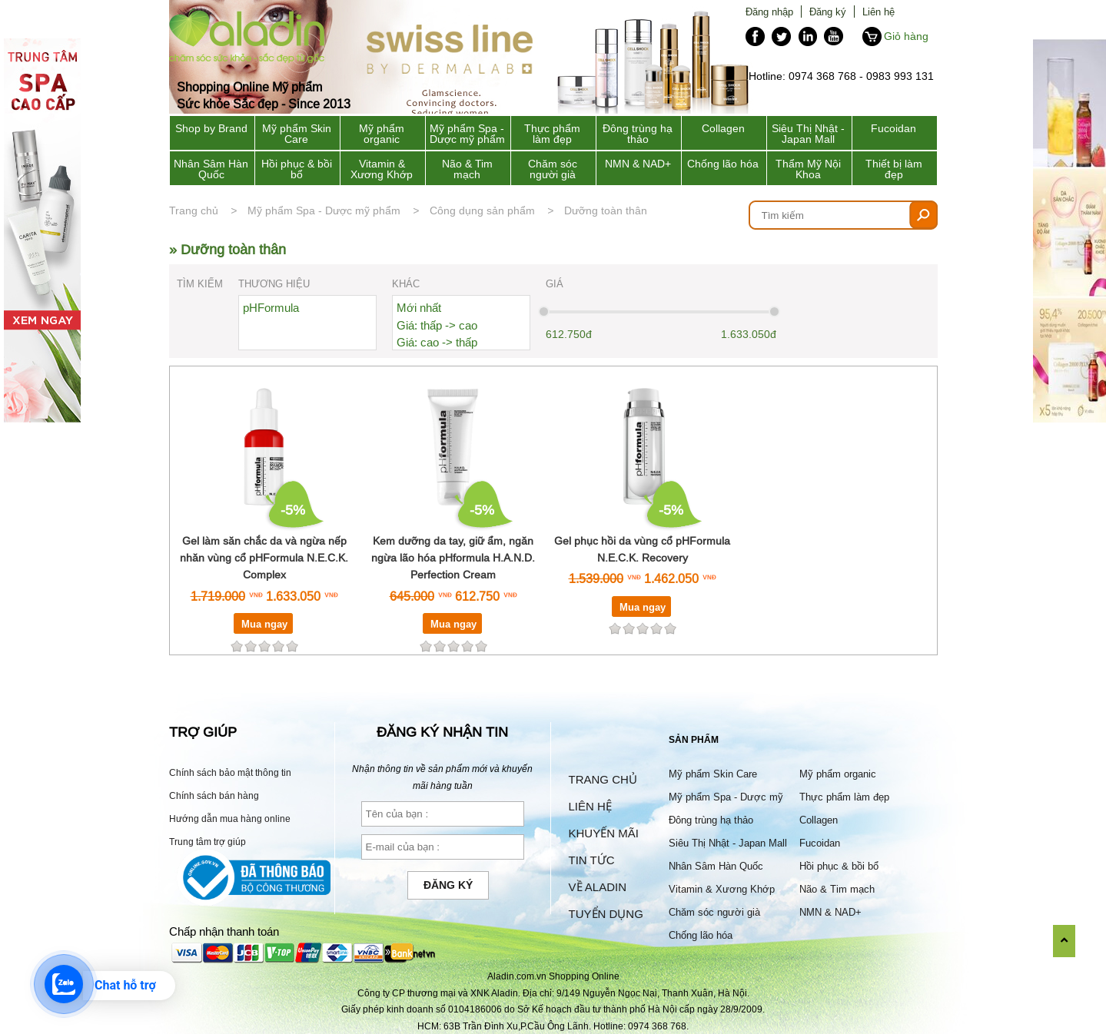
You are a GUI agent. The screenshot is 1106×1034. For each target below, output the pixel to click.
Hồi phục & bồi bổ (296, 169)
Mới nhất (419, 307)
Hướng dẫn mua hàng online (230, 818)
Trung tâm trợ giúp (207, 841)
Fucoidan (893, 128)
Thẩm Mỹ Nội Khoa (808, 169)
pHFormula (271, 307)
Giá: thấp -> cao (437, 325)
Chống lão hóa (723, 163)
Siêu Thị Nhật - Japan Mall (808, 133)
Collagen (723, 128)
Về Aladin (598, 886)
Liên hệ (878, 11)
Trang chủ (193, 210)
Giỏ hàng (906, 36)
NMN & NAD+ (638, 163)
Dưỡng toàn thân (605, 210)
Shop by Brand (211, 128)
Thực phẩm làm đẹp (552, 133)
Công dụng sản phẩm (482, 210)
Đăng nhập (769, 11)
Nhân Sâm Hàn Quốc (211, 169)
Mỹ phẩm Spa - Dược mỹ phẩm (467, 133)
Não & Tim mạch (467, 169)
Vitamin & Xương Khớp (381, 169)
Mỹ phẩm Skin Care (296, 133)
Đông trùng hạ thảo (638, 133)
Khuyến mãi (604, 833)
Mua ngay (264, 624)
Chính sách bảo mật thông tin (230, 772)
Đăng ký (827, 11)
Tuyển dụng (606, 913)
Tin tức (592, 860)
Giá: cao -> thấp (437, 342)
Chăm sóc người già (552, 169)
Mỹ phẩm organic (381, 133)
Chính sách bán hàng (214, 795)
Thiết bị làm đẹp (893, 169)
